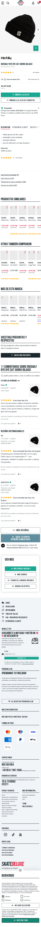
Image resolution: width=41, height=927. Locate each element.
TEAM (24, 804)
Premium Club (23, 545)
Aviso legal (6, 842)
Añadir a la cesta (20, 95)
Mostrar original (6, 443)
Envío (6, 603)
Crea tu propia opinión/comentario (20, 538)
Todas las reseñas (7, 807)
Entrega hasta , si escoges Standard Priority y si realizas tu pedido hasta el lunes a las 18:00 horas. (20, 111)
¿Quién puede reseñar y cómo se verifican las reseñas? (20, 376)
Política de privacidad (8, 850)
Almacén (24, 797)
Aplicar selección (20, 905)
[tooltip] (38, 79)
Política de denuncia (7, 855)
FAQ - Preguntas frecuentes (14, 618)
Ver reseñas (36, 72)
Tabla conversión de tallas (9, 805)
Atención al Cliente (11, 621)
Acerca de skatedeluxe (28, 795)
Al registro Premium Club (20, 701)
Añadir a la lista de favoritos (20, 100)
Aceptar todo (20, 920)
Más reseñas (20, 530)
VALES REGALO (27, 806)
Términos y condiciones (8, 848)
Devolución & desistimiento (10, 797)
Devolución (8, 607)
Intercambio (8, 610)
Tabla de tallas (10, 614)
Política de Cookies (7, 853)
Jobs (23, 799)
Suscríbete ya (21, 658)
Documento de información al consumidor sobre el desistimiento (10, 801)
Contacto (4, 816)
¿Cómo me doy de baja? (27, 663)
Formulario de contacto (29, 770)
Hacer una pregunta (20, 355)
